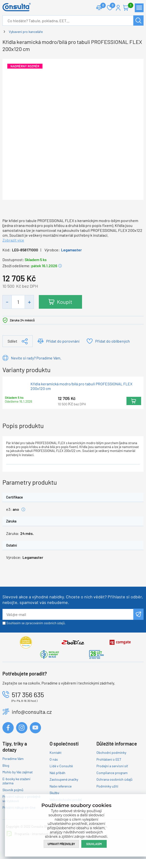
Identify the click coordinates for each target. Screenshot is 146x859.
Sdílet (12, 341)
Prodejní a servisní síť (112, 766)
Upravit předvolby (61, 844)
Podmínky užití (107, 786)
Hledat (138, 20)
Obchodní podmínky (111, 752)
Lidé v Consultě (61, 766)
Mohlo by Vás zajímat (17, 772)
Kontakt (56, 752)
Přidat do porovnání (62, 341)
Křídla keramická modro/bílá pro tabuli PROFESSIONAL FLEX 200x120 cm (81, 386)
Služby (54, 793)
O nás (54, 759)
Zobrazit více (13, 240)
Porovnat (101, 5)
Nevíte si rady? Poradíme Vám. (36, 358)
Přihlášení (118, 7)
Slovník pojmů (12, 790)
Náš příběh (57, 773)
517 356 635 (28, 694)
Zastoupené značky (64, 779)
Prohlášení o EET (108, 759)
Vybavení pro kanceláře (26, 32)
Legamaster (71, 249)
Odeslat (138, 614)
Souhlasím (94, 844)
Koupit (64, 301)
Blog (5, 765)
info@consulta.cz (32, 711)
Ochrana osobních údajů (114, 779)
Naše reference (61, 786)
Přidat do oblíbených (112, 341)
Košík (128, 5)
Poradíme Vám (13, 759)
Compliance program (112, 773)
